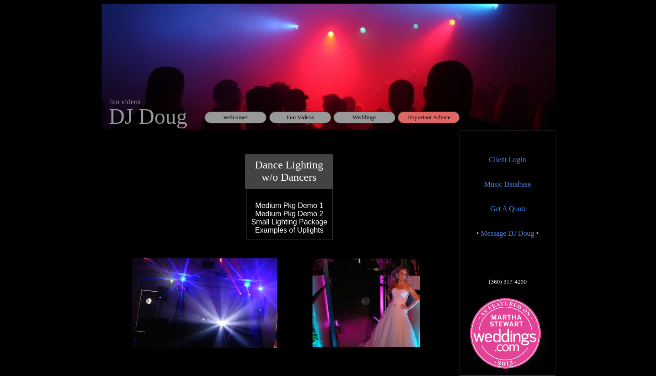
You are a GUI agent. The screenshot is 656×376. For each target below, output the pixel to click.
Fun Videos (300, 117)
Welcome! (235, 117)
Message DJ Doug (507, 233)
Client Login (507, 159)
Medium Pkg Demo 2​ (289, 214)
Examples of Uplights (289, 230)
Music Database (507, 184)
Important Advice (429, 117)
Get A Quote (508, 209)
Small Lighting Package (289, 222)
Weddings (365, 117)
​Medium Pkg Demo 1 (289, 205)
